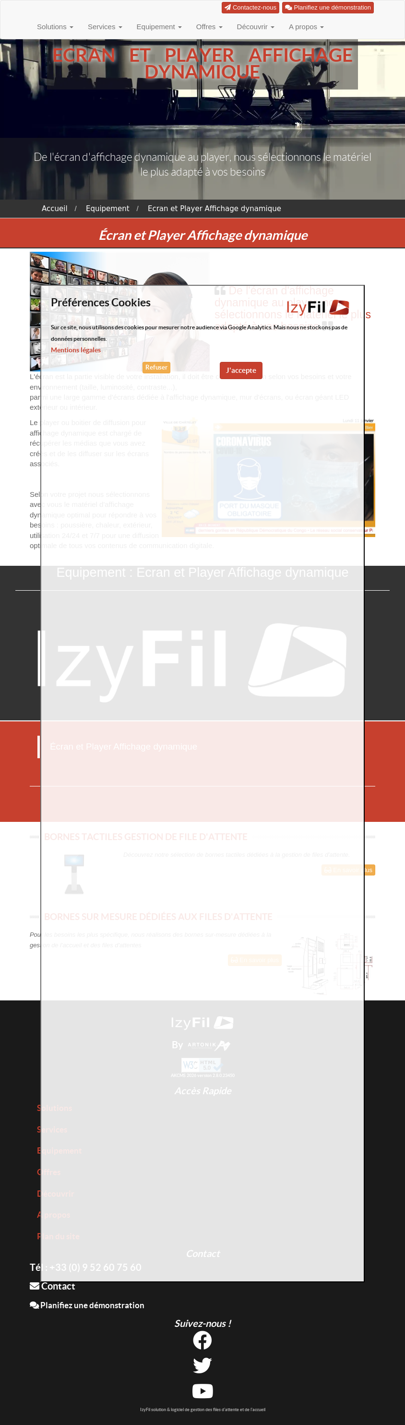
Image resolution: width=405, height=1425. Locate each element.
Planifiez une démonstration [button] (328, 7)
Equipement (159, 26)
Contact (52, 1285)
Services (105, 26)
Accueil (55, 208)
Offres (209, 26)
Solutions (55, 26)
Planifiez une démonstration (87, 1305)
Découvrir (255, 26)
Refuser (156, 367)
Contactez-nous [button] (250, 7)
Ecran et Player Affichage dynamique (214, 208)
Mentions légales (76, 350)
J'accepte (241, 370)
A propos (306, 26)
